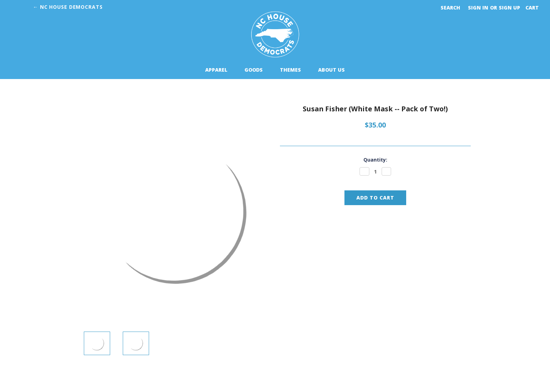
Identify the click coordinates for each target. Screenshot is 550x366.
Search (450, 7)
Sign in (478, 7)
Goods (256, 69)
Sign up (509, 7)
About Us (331, 69)
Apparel (219, 69)
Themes (293, 69)
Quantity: (375, 159)
